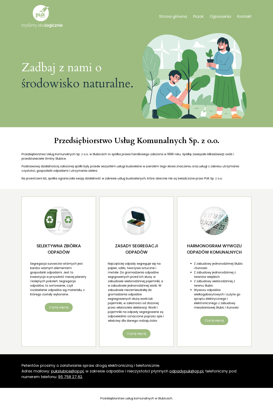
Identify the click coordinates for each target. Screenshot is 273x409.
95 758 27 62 (70, 376)
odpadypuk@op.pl (186, 371)
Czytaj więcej (58, 307)
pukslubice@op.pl (67, 371)
